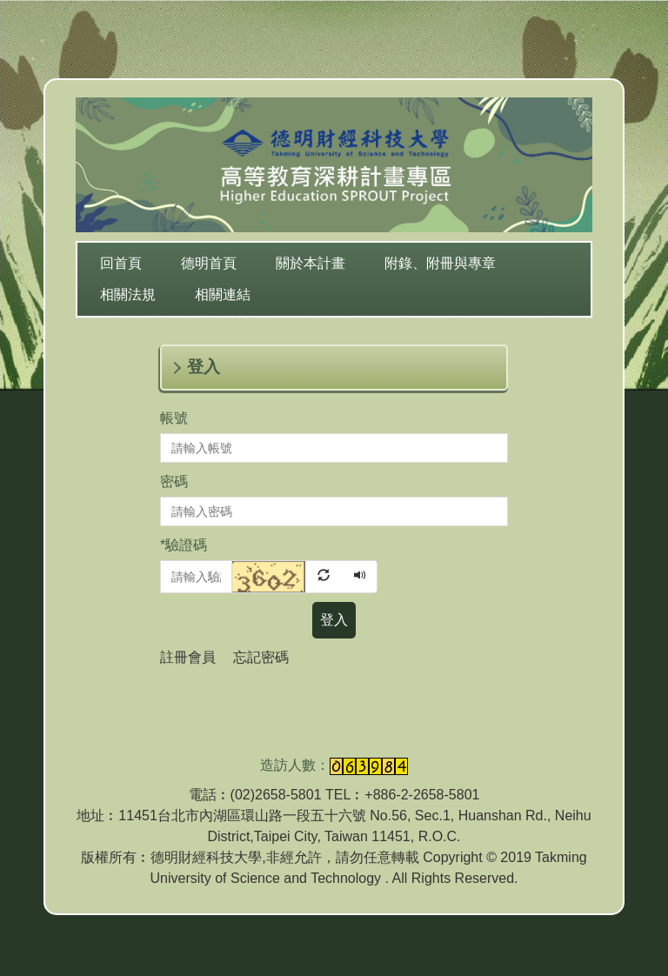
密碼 (174, 481)
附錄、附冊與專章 (440, 263)
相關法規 (128, 294)
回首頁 (121, 263)
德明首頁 (209, 263)
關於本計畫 (310, 263)
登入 (334, 619)
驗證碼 (183, 545)
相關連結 (222, 294)
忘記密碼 (261, 657)
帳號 (174, 418)
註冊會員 (188, 657)
